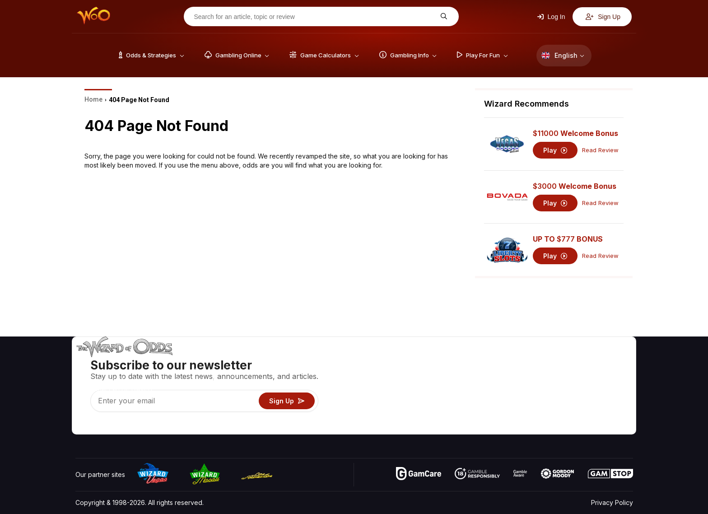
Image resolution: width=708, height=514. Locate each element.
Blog (604, 374)
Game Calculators (479, 374)
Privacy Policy (612, 502)
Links (556, 388)
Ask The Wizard (477, 427)
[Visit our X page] (103, 425)
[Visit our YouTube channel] (83, 425)
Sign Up (603, 16)
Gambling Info (473, 388)
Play (555, 150)
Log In (551, 16)
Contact (560, 374)
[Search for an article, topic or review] (314, 17)
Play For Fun (471, 401)
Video (607, 361)
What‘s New (566, 401)
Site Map (611, 388)
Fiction (607, 401)
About (558, 361)
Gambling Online (477, 414)
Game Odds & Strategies (489, 361)
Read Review (600, 150)
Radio (557, 414)
